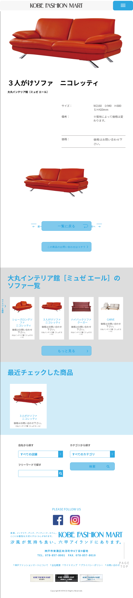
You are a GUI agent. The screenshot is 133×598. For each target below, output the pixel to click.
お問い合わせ (113, 565)
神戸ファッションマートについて (31, 565)
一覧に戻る (66, 226)
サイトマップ (70, 565)
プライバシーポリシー (92, 565)
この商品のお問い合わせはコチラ (66, 247)
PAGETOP (124, 564)
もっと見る (66, 351)
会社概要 (56, 565)
